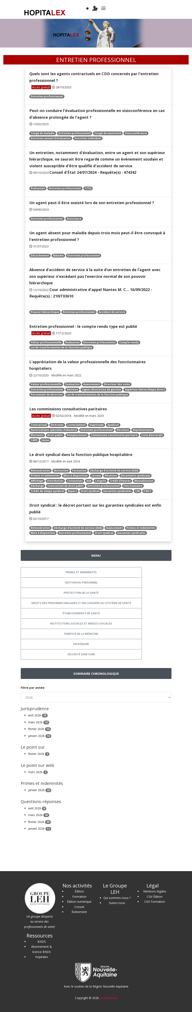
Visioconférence (136, 133)
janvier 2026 (39, 736)
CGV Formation (154, 902)
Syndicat (113, 425)
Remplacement (77, 435)
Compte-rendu (129, 342)
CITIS (88, 188)
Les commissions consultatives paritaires (68, 408)
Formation (79, 470)
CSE (137, 491)
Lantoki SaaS (108, 998)
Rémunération (40, 470)
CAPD (34, 440)
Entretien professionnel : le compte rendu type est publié (83, 326)
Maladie (58, 255)
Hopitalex (41, 957)
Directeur (57, 425)
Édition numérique (79, 902)
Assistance (74, 218)
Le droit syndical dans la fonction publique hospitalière (80, 454)
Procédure (81, 644)
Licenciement (76, 425)
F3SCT (147, 491)
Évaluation (38, 188)
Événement (79, 912)
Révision (72, 389)
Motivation (61, 470)
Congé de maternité (107, 133)
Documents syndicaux (135, 475)
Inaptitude (96, 425)
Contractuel (39, 425)
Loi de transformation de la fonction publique (61, 347)
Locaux (96, 475)
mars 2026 (38, 722)
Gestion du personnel (81, 582)
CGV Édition (154, 897)
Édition (79, 891)
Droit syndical (90, 491)
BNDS (41, 942)
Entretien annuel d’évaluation (51, 138)
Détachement (40, 255)
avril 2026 (38, 715)
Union (45, 440)
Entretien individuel (88, 138)
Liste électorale (152, 435)
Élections (123, 430)
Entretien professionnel (47, 96)
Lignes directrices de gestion (101, 389)
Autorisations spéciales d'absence (54, 430)
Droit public (55, 435)
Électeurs (37, 435)
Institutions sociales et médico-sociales (81, 623)
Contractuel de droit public (66, 486)
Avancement (91, 384)
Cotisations (75, 481)
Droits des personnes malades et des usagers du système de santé (81, 603)
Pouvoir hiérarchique (45, 312)
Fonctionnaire (133, 486)
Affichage (37, 481)
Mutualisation (143, 481)
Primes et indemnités (45, 475)
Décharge (37, 486)
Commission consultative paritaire (114, 435)
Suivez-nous (117, 903)
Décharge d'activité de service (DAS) (114, 470)
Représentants (143, 430)
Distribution (55, 481)
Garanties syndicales (117, 491)
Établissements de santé (81, 613)
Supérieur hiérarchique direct (145, 389)
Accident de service (112, 312)
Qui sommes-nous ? (117, 898)
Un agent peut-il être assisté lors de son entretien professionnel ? (91, 202)
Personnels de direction (47, 394)
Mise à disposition (75, 475)
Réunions (111, 475)
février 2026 (39, 729)
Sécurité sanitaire (81, 654)
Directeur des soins (117, 384)
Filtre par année (33, 688)
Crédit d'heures (120, 481)
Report (72, 491)
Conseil (79, 907)
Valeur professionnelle (46, 342)
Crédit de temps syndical (47, 491)
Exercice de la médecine (81, 634)
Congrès (100, 481)
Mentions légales (154, 891)
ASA (88, 481)
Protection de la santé (81, 593)
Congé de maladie (43, 133)
